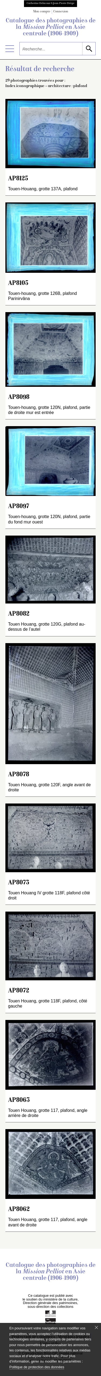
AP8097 (18, 506)
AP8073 (18, 883)
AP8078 (18, 774)
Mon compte (41, 11)
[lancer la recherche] (88, 48)
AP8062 (19, 1209)
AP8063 (19, 1100)
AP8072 (18, 991)
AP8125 (18, 178)
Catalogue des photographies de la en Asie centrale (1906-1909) (51, 27)
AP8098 (18, 397)
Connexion (60, 11)
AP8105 (18, 283)
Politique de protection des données (36, 1367)
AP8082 (18, 614)
